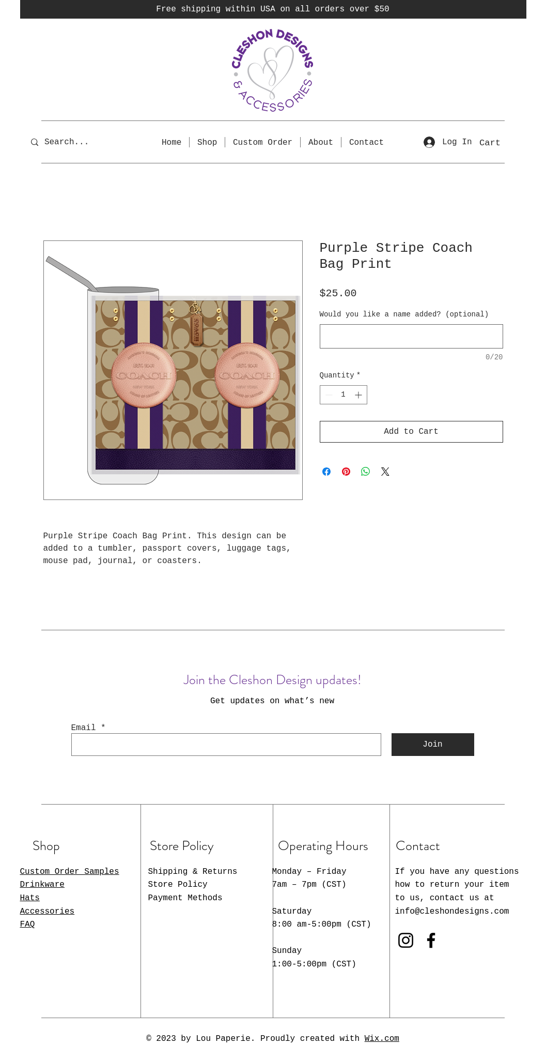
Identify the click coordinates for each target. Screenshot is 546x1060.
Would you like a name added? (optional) (404, 314)
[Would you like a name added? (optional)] (411, 336)
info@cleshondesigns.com (452, 911)
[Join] (433, 744)
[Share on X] (385, 471)
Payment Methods (185, 898)
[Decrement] (327, 395)
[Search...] (74, 142)
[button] (500, 142)
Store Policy (178, 884)
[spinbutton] (343, 395)
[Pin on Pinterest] (346, 471)
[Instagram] (406, 940)
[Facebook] (431, 940)
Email (83, 728)
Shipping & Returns (193, 871)
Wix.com (382, 1038)
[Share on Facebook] (326, 471)
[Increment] (359, 395)
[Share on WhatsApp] (366, 471)
